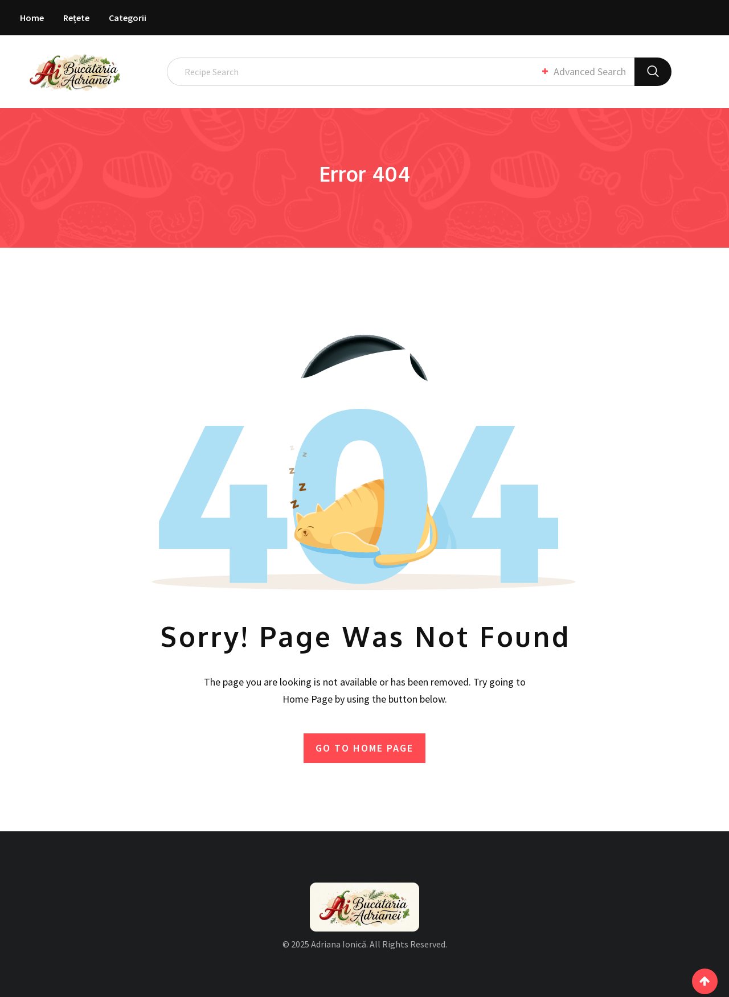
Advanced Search (583, 71)
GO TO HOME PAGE (364, 747)
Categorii (127, 17)
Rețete (76, 17)
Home (32, 17)
